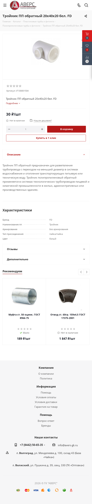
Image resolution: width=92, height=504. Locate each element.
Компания (46, 368)
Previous (81, 272)
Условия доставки (46, 402)
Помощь (46, 392)
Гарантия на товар (46, 406)
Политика (46, 378)
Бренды (46, 425)
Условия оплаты (46, 397)
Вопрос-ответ (46, 420)
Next (86, 272)
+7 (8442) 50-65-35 (31, 445)
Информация (46, 386)
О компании (46, 373)
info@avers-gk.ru (68, 445)
